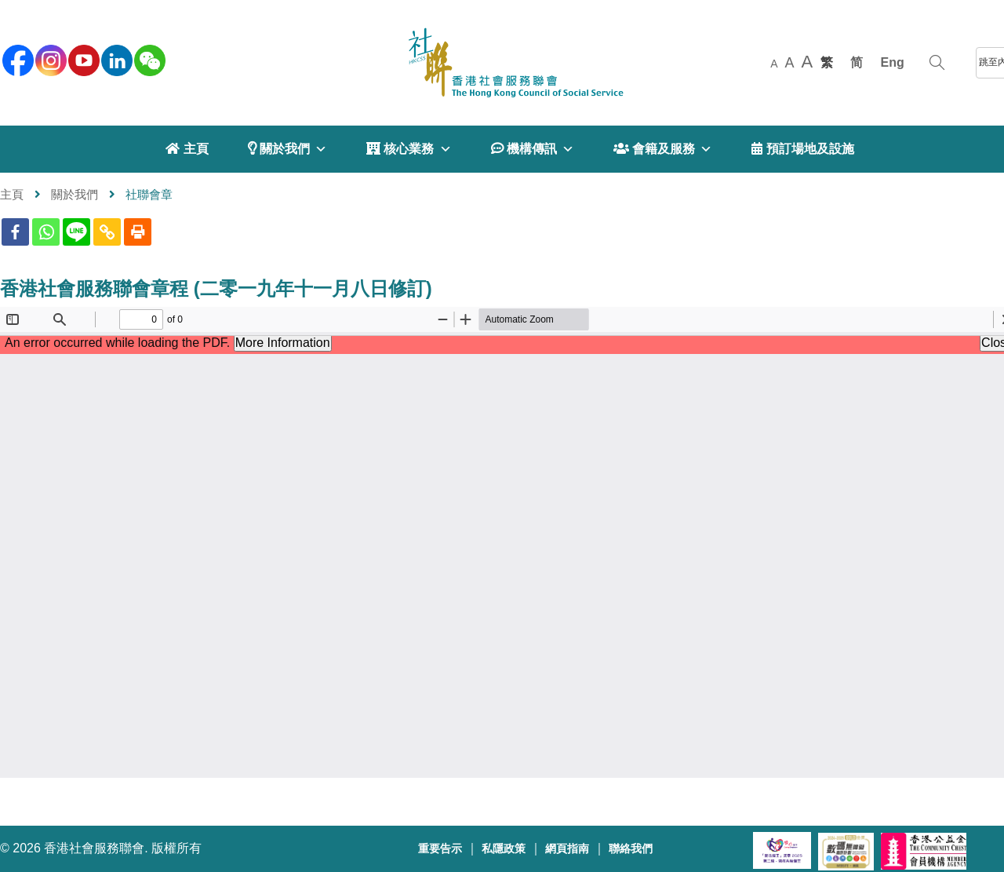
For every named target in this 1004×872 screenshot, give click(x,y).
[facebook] (16, 59)
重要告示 (440, 849)
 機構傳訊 (532, 149)
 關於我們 (287, 149)
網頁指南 (567, 849)
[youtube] (82, 59)
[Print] (137, 232)
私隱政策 (504, 849)
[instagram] (49, 59)
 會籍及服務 (662, 149)
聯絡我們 (631, 849)
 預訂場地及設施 (802, 148)
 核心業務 (408, 149)
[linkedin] (115, 59)
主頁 (12, 194)
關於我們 (74, 194)
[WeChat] (148, 59)
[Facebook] (15, 232)
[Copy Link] (107, 232)
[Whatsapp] (46, 232)
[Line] (76, 232)
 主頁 (187, 148)
